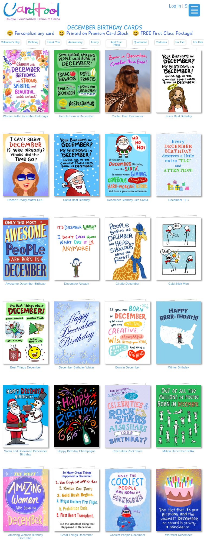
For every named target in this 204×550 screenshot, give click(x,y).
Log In (175, 6)
